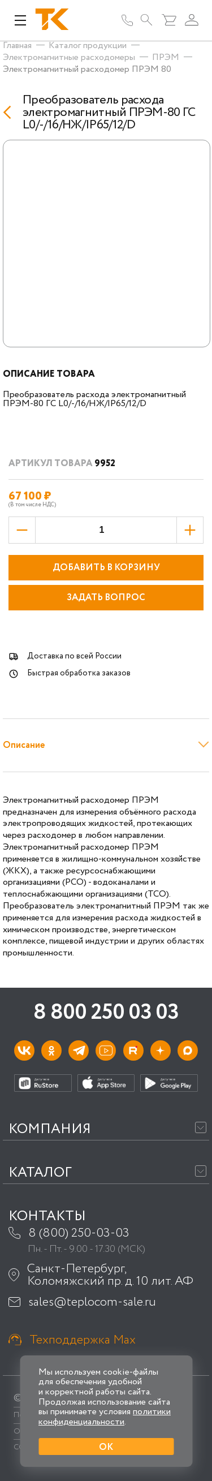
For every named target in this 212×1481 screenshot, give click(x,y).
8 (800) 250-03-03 (78, 1233)
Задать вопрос (106, 597)
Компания (49, 1129)
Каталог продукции (88, 45)
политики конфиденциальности (104, 1416)
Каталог (40, 1173)
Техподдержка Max (82, 1340)
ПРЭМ (165, 57)
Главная (17, 45)
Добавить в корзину (106, 567)
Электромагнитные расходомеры (69, 57)
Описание (24, 745)
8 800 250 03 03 (106, 1012)
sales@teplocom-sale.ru (92, 1302)
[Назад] (10, 112)
